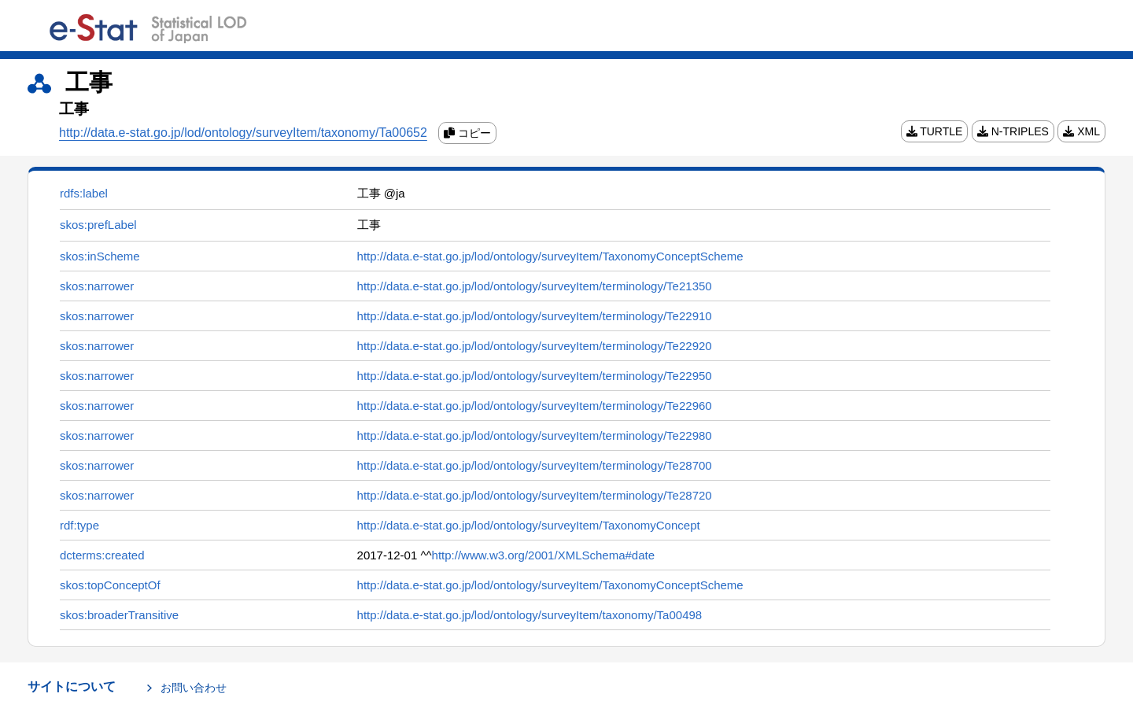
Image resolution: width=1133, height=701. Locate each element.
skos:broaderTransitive (119, 615)
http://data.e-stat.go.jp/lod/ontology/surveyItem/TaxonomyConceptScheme (550, 256)
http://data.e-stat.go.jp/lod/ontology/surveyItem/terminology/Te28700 (534, 465)
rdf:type (79, 525)
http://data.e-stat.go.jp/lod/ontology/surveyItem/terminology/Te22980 (534, 435)
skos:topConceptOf (110, 585)
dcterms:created (102, 555)
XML (1081, 130)
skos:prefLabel (98, 224)
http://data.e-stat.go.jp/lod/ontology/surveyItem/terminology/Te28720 (534, 495)
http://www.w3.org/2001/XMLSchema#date (543, 555)
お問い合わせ (194, 687)
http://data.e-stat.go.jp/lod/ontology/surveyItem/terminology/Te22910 (534, 316)
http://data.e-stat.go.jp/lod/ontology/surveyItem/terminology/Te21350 (534, 286)
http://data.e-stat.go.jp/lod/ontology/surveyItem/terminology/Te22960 (534, 405)
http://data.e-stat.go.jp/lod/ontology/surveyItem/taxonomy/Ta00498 (530, 615)
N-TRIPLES (1013, 130)
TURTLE (934, 130)
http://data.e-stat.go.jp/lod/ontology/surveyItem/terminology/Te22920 (534, 345)
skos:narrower (97, 286)
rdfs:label (84, 193)
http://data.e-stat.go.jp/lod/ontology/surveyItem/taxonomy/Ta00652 (243, 132)
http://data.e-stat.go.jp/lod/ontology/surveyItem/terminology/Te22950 (534, 375)
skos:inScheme (100, 256)
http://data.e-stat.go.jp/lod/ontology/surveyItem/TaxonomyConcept (528, 525)
